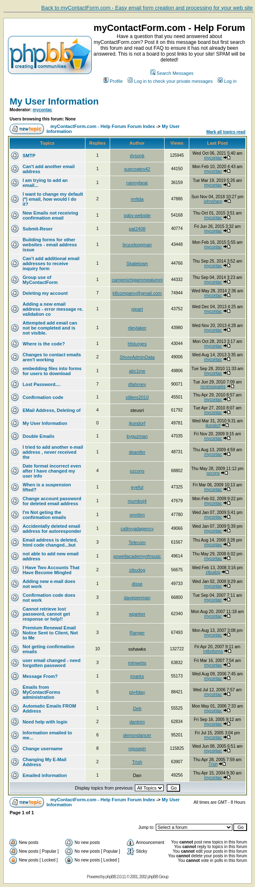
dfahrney (137, 384)
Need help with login (45, 721)
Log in (227, 81)
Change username (42, 748)
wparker (137, 613)
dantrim (137, 721)
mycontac (42, 109)
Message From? (40, 676)
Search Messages (171, 73)
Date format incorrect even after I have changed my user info (52, 470)
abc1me (137, 370)
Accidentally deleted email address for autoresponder (52, 529)
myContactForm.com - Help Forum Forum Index (102, 126)
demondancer (137, 735)
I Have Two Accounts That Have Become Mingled (51, 570)
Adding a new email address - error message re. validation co (53, 309)
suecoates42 (137, 168)
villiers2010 (137, 397)
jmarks (137, 676)
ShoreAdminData (137, 357)
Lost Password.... (41, 384)
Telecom (137, 542)
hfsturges (137, 343)
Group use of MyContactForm (40, 280)
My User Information (54, 101)
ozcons (137, 470)
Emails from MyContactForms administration (41, 692)
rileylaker (137, 327)
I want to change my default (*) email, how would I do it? (53, 199)
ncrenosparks (213, 386)
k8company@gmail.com (137, 293)
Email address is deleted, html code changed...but (50, 542)
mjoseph (137, 748)
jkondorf (137, 423)
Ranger (136, 632)
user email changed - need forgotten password (51, 663)
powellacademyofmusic (137, 556)
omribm (137, 514)
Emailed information (45, 775)
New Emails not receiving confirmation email (50, 215)
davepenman (137, 597)
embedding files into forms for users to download (52, 371)
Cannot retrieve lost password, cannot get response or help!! (46, 613)
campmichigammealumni (137, 279)
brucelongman (137, 244)
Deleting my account (45, 293)
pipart (137, 309)
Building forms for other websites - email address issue (50, 244)
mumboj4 (137, 501)
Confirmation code (43, 397)
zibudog (137, 570)
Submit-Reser (38, 228)
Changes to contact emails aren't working (52, 357)
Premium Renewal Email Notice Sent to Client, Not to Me (50, 632)
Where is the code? (44, 343)
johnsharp (213, 201)
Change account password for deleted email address (52, 501)
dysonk (137, 155)
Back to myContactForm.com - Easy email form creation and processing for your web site (147, 8)
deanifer (137, 452)
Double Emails (38, 436)
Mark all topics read (225, 132)
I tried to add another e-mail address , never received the (53, 452)
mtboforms (213, 651)
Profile (113, 81)
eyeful (137, 487)
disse (137, 583)
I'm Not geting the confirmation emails (44, 515)
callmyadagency (137, 528)
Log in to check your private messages (170, 81)
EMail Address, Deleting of (51, 410)
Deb (137, 708)
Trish (137, 761)
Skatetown (137, 263)
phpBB (111, 876)
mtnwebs (137, 662)
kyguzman (136, 436)
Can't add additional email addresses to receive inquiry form (51, 263)
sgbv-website (137, 215)
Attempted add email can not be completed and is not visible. (50, 327)
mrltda (137, 199)
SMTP (29, 155)
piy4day (137, 692)
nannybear (137, 182)
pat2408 (137, 228)
